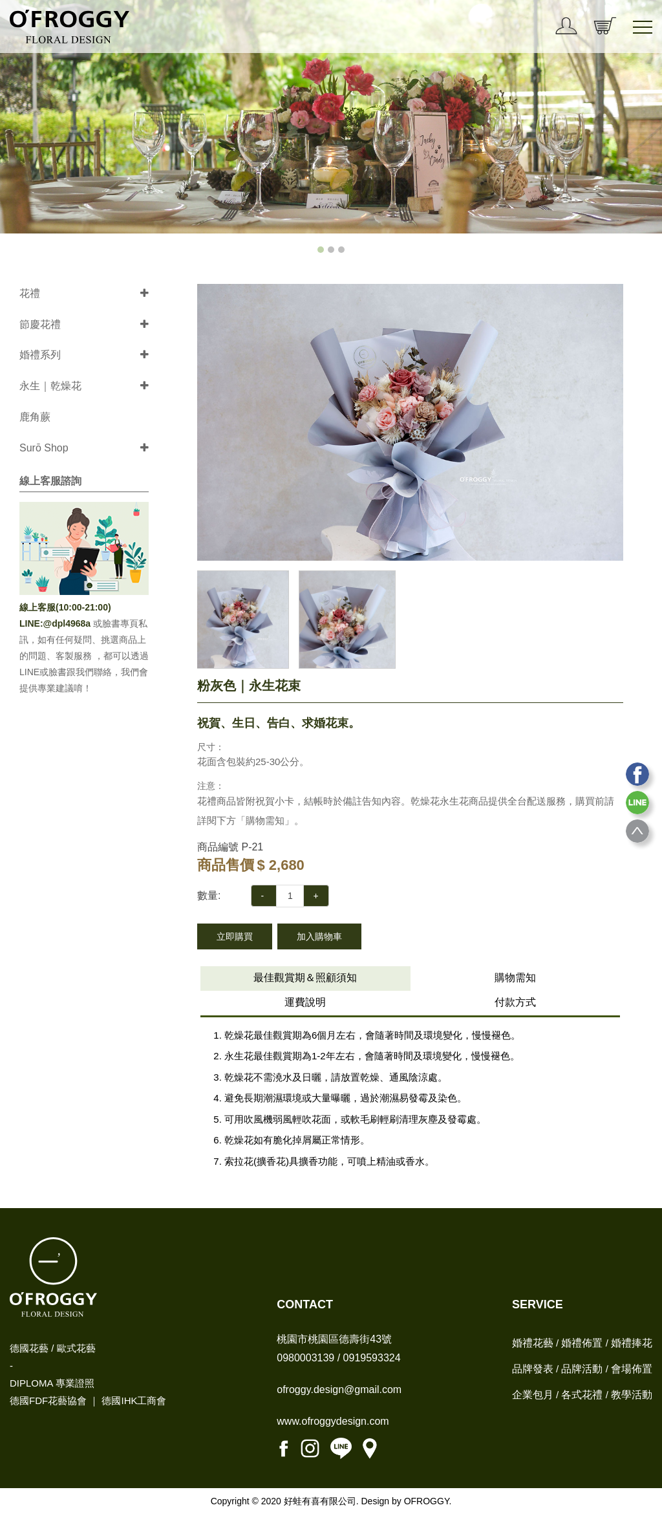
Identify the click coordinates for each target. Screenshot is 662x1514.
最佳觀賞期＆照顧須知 (305, 977)
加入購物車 (319, 936)
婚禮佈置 (582, 1342)
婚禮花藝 (532, 1342)
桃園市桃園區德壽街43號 (334, 1339)
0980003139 (305, 1357)
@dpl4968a (68, 623)
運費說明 (305, 1002)
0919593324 (372, 1357)
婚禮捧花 (631, 1342)
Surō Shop (44, 447)
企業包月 (532, 1394)
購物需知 (515, 977)
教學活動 (631, 1394)
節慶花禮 (40, 324)
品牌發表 (532, 1368)
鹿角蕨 (34, 416)
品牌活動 (582, 1368)
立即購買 (235, 936)
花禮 (29, 293)
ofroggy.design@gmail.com (339, 1389)
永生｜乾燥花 (50, 385)
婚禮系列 (40, 354)
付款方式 (515, 1002)
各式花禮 (582, 1394)
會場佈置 (631, 1368)
